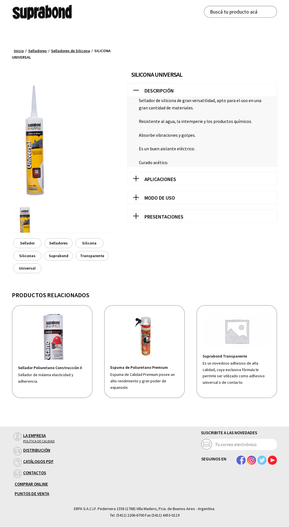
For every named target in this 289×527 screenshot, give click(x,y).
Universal (27, 268)
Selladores (37, 50)
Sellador (27, 243)
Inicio (19, 50)
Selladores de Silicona (70, 50)
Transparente (92, 255)
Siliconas (27, 255)
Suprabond (58, 255)
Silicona (89, 243)
